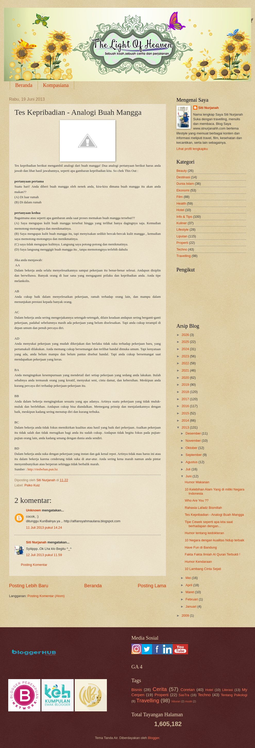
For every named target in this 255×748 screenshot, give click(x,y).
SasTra (184, 695)
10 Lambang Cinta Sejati (203, 569)
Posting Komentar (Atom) (46, 596)
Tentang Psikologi (234, 695)
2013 (186, 427)
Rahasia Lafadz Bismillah (203, 508)
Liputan (181, 236)
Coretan (188, 689)
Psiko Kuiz (32, 485)
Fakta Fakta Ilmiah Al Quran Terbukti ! (212, 554)
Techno (181, 249)
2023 (186, 356)
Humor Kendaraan (198, 562)
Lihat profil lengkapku (192, 149)
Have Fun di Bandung (201, 547)
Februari (192, 599)
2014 (186, 420)
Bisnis (136, 689)
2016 (186, 406)
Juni (188, 476)
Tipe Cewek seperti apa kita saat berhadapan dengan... (209, 524)
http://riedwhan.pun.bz (43, 469)
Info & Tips (184, 217)
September (194, 455)
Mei (188, 578)
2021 (186, 370)
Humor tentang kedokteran (204, 533)
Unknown (33, 510)
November (193, 441)
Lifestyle (182, 229)
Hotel (180, 210)
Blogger (153, 738)
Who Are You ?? (196, 500)
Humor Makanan (197, 482)
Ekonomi (182, 190)
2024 (186, 349)
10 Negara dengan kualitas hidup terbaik (214, 540)
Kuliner (181, 223)
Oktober (191, 448)
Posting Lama (152, 585)
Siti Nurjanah (36, 542)
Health (181, 203)
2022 (186, 363)
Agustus (191, 462)
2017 (186, 399)
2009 (186, 615)
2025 (186, 342)
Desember (193, 433)
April (189, 585)
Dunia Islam (185, 184)
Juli (188, 469)
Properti (182, 243)
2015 (186, 413)
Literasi (227, 690)
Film (179, 197)
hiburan (176, 701)
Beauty (181, 171)
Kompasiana (56, 85)
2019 (186, 385)
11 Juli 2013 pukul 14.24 (44, 527)
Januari (191, 606)
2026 (186, 335)
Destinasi (183, 177)
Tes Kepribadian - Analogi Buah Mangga (214, 515)
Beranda (23, 85)
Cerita (160, 689)
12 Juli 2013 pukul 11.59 (44, 555)
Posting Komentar (34, 565)
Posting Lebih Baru (28, 585)
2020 (186, 378)
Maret (190, 592)
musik (188, 701)
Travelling (183, 256)
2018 (186, 392)
